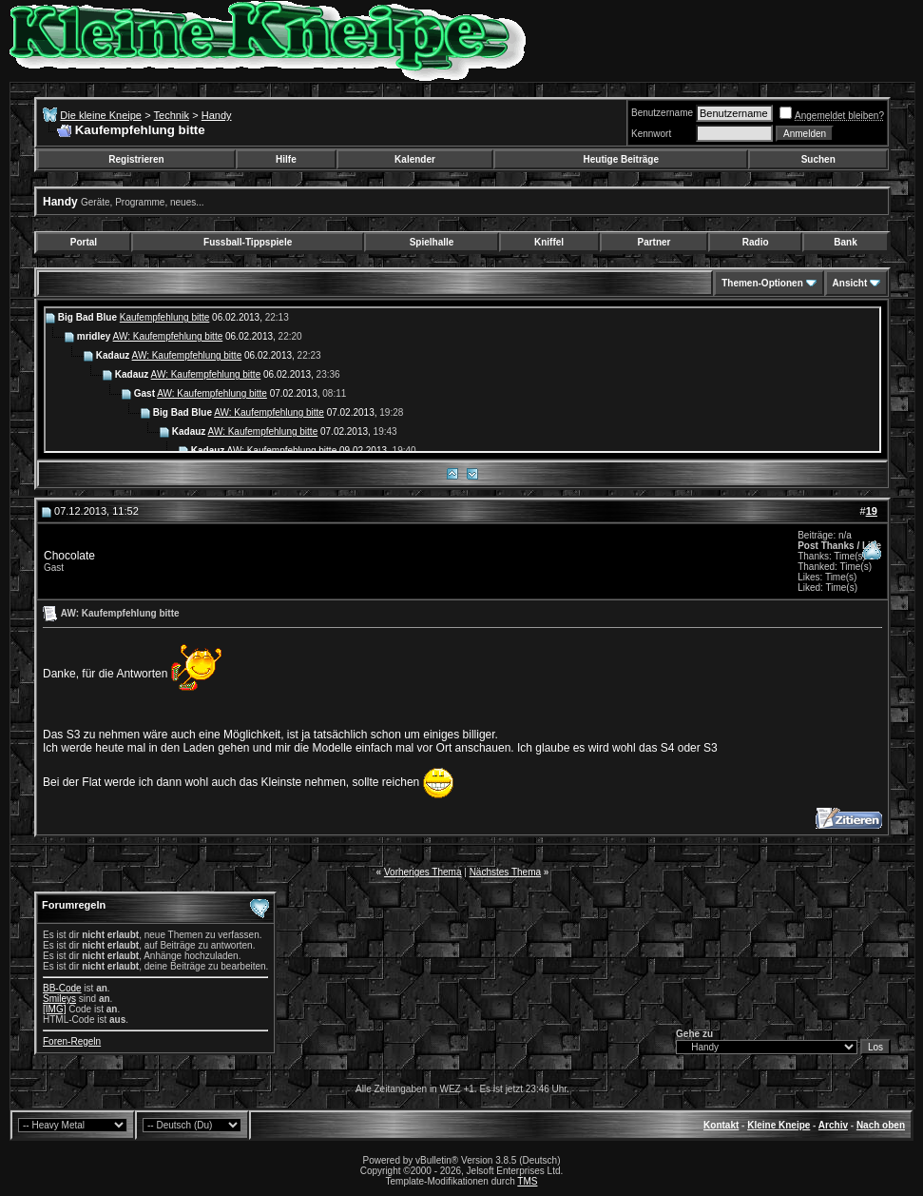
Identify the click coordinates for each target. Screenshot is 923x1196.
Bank (845, 242)
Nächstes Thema (505, 872)
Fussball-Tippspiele (247, 242)
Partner (653, 242)
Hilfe (286, 159)
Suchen (818, 159)
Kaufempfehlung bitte (165, 317)
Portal (83, 242)
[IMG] (54, 1009)
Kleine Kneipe (778, 1125)
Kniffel (549, 242)
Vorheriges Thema (423, 872)
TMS (527, 1181)
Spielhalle (432, 242)
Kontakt (721, 1125)
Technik (171, 115)
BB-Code (62, 988)
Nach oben (880, 1125)
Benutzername (662, 113)
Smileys (59, 998)
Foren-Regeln (72, 1041)
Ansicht (850, 283)
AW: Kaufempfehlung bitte (168, 336)
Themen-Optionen (762, 283)
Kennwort (651, 133)
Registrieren (135, 159)
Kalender (414, 159)
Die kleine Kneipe (101, 115)
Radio (755, 242)
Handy (217, 115)
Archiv (833, 1125)
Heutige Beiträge (621, 159)
